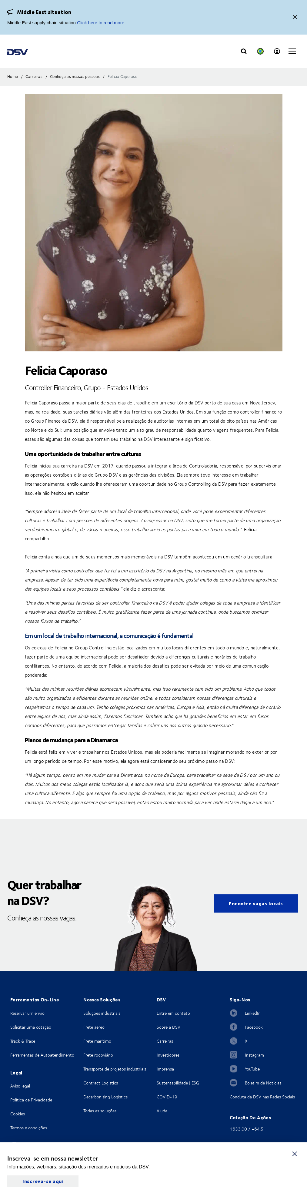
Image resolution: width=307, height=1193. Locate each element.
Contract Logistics (100, 1083)
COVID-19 (167, 1097)
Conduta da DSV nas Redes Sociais (262, 1097)
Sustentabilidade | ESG (178, 1083)
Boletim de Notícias (263, 1083)
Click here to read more (100, 22)
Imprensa (165, 1069)
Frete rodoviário (98, 1055)
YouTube (252, 1069)
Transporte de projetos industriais (114, 1069)
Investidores (168, 1055)
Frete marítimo (97, 1041)
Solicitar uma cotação (30, 1027)
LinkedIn (253, 1013)
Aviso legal (20, 1086)
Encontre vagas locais (256, 903)
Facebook (254, 1027)
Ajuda (162, 1111)
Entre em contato (173, 1013)
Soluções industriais (101, 1013)
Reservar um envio (27, 1013)
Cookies (17, 1114)
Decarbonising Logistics (105, 1097)
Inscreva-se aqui (42, 1181)
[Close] (295, 17)
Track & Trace (22, 1041)
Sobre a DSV (168, 1027)
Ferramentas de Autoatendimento (42, 1055)
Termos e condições (28, 1127)
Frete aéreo (94, 1027)
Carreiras (165, 1041)
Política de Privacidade (31, 1100)
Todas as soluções (99, 1111)
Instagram (254, 1055)
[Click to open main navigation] (292, 51)
